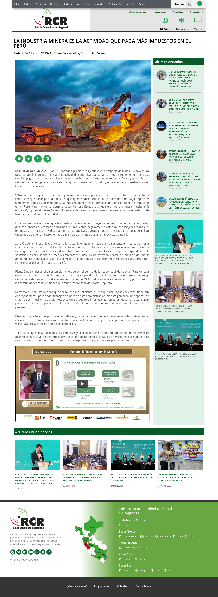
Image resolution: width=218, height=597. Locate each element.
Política (27, 4)
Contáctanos (196, 11)
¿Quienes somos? (137, 11)
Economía (41, 4)
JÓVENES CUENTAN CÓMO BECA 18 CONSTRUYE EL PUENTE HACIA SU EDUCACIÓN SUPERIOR (176, 477)
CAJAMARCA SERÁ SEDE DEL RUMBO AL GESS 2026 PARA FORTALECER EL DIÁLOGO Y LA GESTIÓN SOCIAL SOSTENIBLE (184, 203)
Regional (68, 4)
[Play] (82, 384)
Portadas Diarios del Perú (121, 4)
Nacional (54, 4)
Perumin (102, 53)
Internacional (83, 4)
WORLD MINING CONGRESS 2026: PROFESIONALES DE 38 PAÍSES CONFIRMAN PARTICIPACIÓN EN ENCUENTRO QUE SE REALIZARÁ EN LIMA (183, 130)
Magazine (99, 4)
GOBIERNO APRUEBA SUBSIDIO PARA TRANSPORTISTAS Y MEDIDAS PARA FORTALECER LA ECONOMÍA (173, 308)
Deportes (143, 4)
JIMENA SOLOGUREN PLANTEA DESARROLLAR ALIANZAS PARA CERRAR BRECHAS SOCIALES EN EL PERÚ (184, 155)
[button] (189, 4)
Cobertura (178, 11)
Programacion (159, 11)
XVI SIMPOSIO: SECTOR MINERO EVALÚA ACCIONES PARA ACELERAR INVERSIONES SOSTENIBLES (176, 356)
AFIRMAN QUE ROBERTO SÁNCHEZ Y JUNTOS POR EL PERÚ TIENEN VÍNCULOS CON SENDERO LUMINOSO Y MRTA (184, 105)
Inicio (17, 4)
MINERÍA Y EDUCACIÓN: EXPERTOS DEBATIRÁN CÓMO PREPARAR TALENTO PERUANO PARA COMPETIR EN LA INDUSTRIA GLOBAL (185, 179)
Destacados (71, 53)
